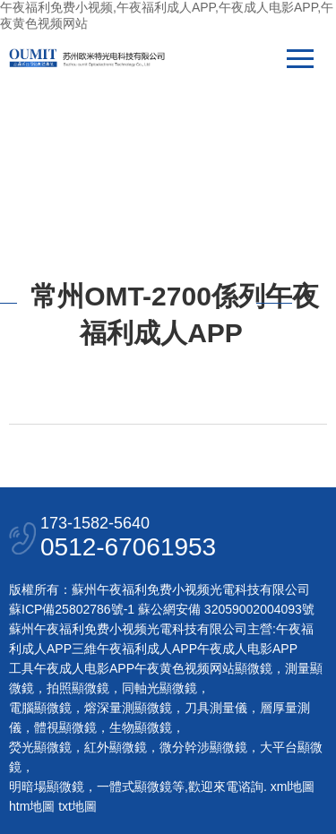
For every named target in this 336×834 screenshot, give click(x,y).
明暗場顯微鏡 (46, 786)
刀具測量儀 (216, 708)
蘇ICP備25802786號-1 (71, 609)
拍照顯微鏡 (78, 688)
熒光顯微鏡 (40, 747)
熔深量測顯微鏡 (128, 708)
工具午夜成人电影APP (71, 668)
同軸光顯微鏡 (159, 688)
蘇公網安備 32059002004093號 (224, 609)
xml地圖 (293, 786)
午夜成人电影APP (247, 648)
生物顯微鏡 (140, 727)
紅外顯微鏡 (115, 747)
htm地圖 (32, 806)
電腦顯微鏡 (40, 708)
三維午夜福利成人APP (134, 648)
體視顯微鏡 (65, 727)
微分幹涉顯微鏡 (203, 747)
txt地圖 (77, 806)
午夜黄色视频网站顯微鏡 (203, 668)
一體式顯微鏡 (134, 786)
